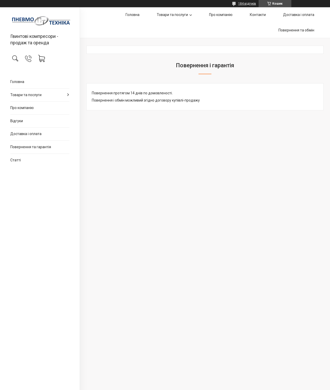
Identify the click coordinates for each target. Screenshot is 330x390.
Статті (15, 160)
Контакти (258, 15)
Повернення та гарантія (30, 147)
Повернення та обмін (296, 30)
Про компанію (22, 108)
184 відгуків (247, 3)
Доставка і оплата (26, 134)
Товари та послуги (26, 95)
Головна (17, 82)
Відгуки (16, 121)
